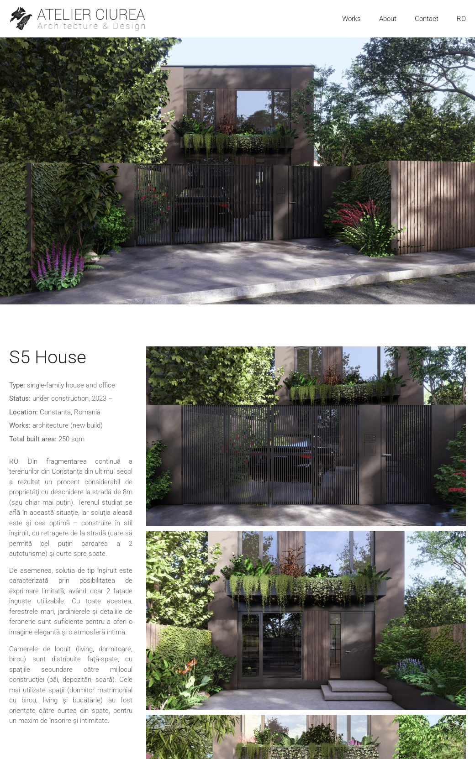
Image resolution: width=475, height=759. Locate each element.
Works (351, 19)
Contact (426, 19)
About (387, 19)
